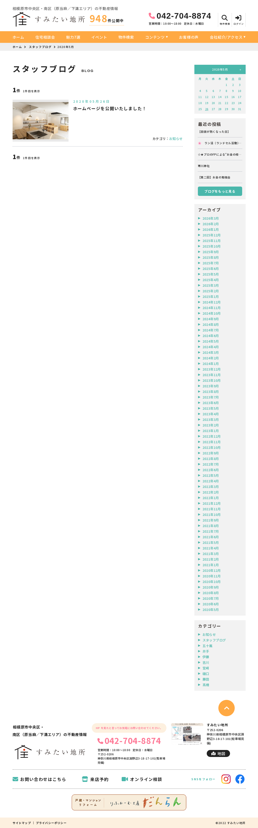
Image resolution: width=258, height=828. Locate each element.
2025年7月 (211, 263)
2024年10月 (212, 313)
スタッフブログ (40, 47)
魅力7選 (73, 37)
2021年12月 (212, 503)
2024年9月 (211, 318)
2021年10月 (212, 514)
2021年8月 (211, 525)
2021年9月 (211, 520)
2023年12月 (212, 369)
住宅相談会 (45, 37)
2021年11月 (212, 509)
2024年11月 (212, 307)
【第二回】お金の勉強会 (214, 177)
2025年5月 (211, 274)
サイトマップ (22, 822)
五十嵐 (208, 645)
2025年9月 (211, 251)
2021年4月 (211, 548)
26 (207, 109)
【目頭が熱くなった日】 (214, 131)
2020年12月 (212, 570)
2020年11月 (212, 576)
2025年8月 (211, 257)
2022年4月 (211, 481)
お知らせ (176, 138)
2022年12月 (212, 436)
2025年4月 (211, 279)
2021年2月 (211, 559)
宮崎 (206, 668)
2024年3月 (211, 352)
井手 (206, 651)
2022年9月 (211, 453)
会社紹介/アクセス (226, 37)
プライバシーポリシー (51, 822)
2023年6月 (211, 402)
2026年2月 (211, 223)
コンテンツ (155, 37)
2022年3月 (211, 486)
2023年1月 (211, 430)
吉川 (206, 662)
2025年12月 (212, 235)
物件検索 (126, 37)
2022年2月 (211, 492)
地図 (218, 753)
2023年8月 (211, 391)
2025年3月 (211, 285)
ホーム (18, 37)
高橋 (206, 684)
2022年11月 (212, 441)
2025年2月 (211, 291)
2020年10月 (212, 581)
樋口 (206, 673)
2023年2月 (211, 425)
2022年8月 (211, 458)
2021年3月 (211, 553)
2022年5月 (211, 475)
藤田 (206, 679)
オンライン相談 (142, 779)
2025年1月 (211, 296)
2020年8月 (211, 592)
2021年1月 (211, 564)
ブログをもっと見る (219, 191)
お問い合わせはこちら (39, 779)
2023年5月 (211, 408)
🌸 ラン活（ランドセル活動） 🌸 (220, 143)
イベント (99, 37)
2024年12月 (212, 302)
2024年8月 (211, 324)
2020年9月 (211, 587)
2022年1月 (211, 497)
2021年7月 (211, 531)
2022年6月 (211, 469)
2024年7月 (211, 330)
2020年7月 (211, 598)
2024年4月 (211, 346)
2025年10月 (212, 246)
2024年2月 (211, 358)
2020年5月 (211, 609)
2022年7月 (211, 464)
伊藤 (206, 656)
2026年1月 (211, 229)
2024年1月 (211, 363)
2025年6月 (211, 268)
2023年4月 (211, 414)
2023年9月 (211, 386)
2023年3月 (211, 419)
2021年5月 (211, 542)
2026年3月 (211, 218)
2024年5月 (211, 341)
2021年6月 (211, 536)
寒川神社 (204, 166)
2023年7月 (211, 397)
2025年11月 (212, 240)
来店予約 (95, 779)
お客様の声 (189, 37)
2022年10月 (212, 447)
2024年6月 (211, 335)
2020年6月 (211, 604)
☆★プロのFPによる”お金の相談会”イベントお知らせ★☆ (220, 154)
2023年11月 (212, 374)
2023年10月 (212, 380)
